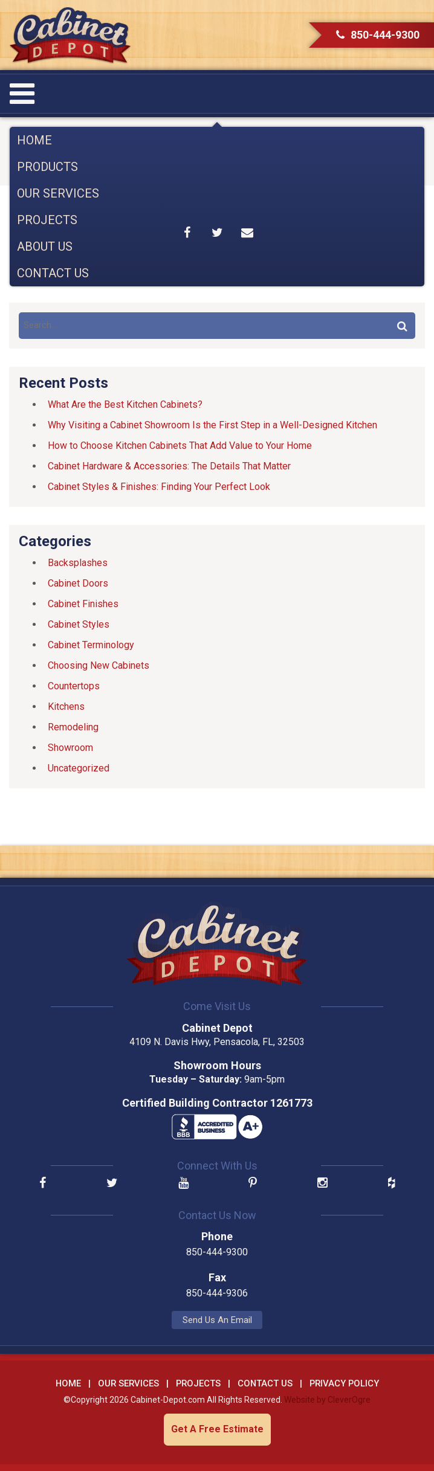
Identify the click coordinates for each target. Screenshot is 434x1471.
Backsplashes (78, 562)
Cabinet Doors (78, 583)
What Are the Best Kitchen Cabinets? (125, 404)
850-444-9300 (377, 34)
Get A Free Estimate (217, 1429)
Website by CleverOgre (327, 1400)
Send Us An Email (217, 1320)
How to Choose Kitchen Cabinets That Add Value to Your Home (180, 445)
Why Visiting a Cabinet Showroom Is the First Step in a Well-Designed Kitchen (212, 425)
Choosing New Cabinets (98, 665)
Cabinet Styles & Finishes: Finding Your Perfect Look (159, 486)
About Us (45, 246)
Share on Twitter (217, 232)
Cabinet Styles (78, 624)
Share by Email (247, 232)
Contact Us (53, 273)
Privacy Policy (344, 1383)
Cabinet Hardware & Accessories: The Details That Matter (169, 466)
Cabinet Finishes (83, 604)
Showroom (70, 747)
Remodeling (73, 727)
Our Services (58, 193)
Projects (47, 220)
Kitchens (66, 706)
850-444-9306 (217, 1293)
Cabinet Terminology (91, 645)
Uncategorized (78, 768)
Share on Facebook (187, 232)
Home (34, 140)
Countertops (74, 686)
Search (402, 325)
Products (47, 166)
